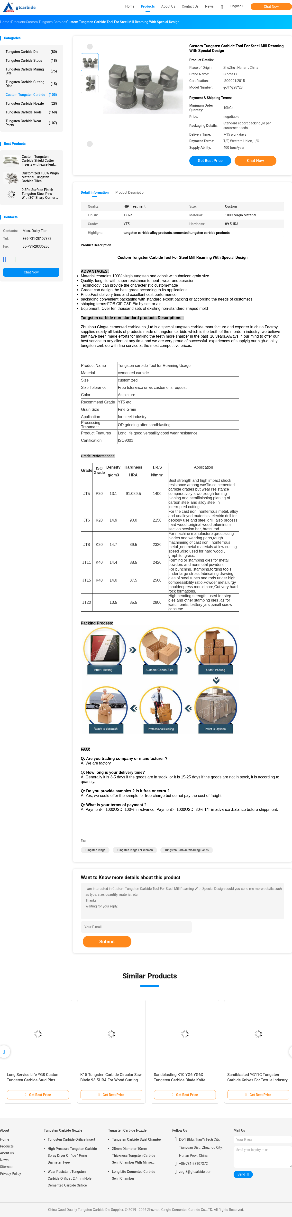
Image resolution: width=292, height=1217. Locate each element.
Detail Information (95, 192)
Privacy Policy (10, 1174)
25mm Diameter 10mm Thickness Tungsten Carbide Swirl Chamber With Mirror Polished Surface (133, 1156)
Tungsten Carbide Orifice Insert (71, 1139)
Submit (107, 942)
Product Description (130, 192)
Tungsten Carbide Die (31, 51)
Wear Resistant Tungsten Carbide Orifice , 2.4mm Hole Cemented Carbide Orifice (69, 1178)
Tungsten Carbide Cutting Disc (31, 84)
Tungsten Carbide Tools (31, 112)
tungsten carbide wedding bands (186, 850)
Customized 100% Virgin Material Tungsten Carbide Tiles (40, 177)
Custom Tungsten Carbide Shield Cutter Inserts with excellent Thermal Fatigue (38, 160)
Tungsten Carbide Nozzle (31, 103)
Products (7, 1146)
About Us (7, 1153)
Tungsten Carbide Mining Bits (31, 71)
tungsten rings (95, 850)
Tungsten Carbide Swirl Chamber (137, 1139)
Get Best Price (210, 160)
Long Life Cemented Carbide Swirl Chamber (133, 1175)
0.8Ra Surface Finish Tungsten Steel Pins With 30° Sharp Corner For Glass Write (38, 194)
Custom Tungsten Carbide (31, 94)
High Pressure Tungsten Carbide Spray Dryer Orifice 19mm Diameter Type (72, 1155)
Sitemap (6, 1167)
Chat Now (271, 7)
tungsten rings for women (135, 850)
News (4, 1160)
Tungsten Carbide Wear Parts (31, 123)
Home (4, 1139)
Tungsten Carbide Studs (31, 60)
